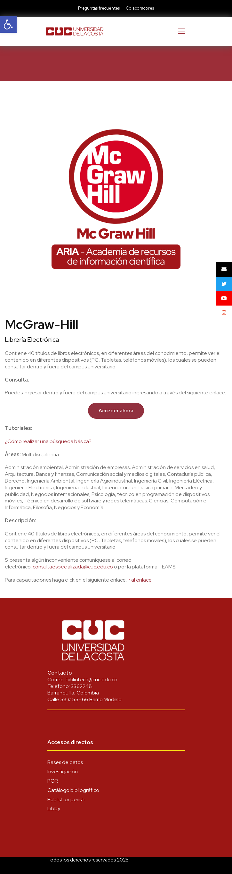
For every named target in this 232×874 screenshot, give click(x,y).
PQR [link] (52, 780)
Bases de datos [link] (65, 762)
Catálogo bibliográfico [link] (73, 790)
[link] (8, 24)
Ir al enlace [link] (140, 579)
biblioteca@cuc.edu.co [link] (91, 679)
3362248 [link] (81, 686)
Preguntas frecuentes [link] (99, 8)
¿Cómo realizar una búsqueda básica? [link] (48, 441)
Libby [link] (53, 808)
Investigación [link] (62, 771)
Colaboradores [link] (140, 8)
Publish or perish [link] (65, 799)
